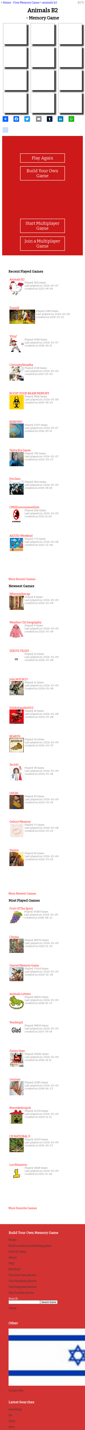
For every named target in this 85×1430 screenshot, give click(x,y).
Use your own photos (22, 1275)
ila (10, 1415)
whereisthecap (19, 594)
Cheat (12, 1308)
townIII (14, 308)
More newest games (22, 893)
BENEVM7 (15, 422)
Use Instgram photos (22, 1287)
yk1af (13, 336)
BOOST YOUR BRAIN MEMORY (29, 393)
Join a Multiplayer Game (42, 244)
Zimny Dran (17, 1051)
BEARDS (14, 736)
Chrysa (14, 937)
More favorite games (23, 1208)
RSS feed (14, 1269)
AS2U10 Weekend (21, 535)
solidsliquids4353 (21, 707)
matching (15, 1409)
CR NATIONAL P (19, 1136)
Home (13, 1240)
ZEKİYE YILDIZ (19, 651)
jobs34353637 (18, 679)
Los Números (18, 1164)
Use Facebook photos (23, 1281)
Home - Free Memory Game (21, 2)
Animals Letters (20, 994)
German (14, 1079)
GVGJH (13, 793)
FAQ (11, 1263)
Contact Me (16, 1390)
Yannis (14, 850)
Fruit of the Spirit (21, 908)
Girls (12, 1421)
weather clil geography (25, 622)
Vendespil (16, 1022)
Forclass (14, 478)
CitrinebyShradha (21, 365)
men (12, 1427)
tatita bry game (20, 450)
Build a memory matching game (30, 1245)
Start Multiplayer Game (42, 226)
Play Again (42, 158)
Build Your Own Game (42, 173)
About (13, 1257)
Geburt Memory (20, 821)
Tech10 (14, 764)
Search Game (17, 1251)
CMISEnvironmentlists (24, 507)
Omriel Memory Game (24, 965)
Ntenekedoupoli (20, 1108)
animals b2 (49, 2)
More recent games (22, 579)
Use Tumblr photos (21, 1292)
